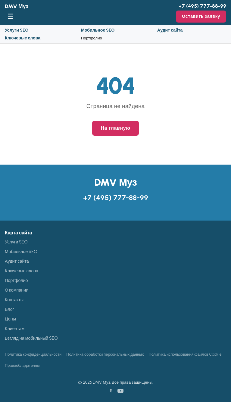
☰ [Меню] (10, 16)
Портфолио (91, 38)
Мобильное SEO (97, 30)
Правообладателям (22, 365)
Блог (9, 309)
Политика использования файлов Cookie (184, 354)
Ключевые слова (22, 38)
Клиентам (14, 328)
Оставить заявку (201, 16)
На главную (115, 128)
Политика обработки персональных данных (105, 354)
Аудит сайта (170, 30)
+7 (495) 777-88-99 (202, 6)
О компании (16, 290)
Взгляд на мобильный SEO (31, 338)
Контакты (14, 299)
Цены (10, 319)
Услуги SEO (16, 30)
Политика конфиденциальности (33, 354)
